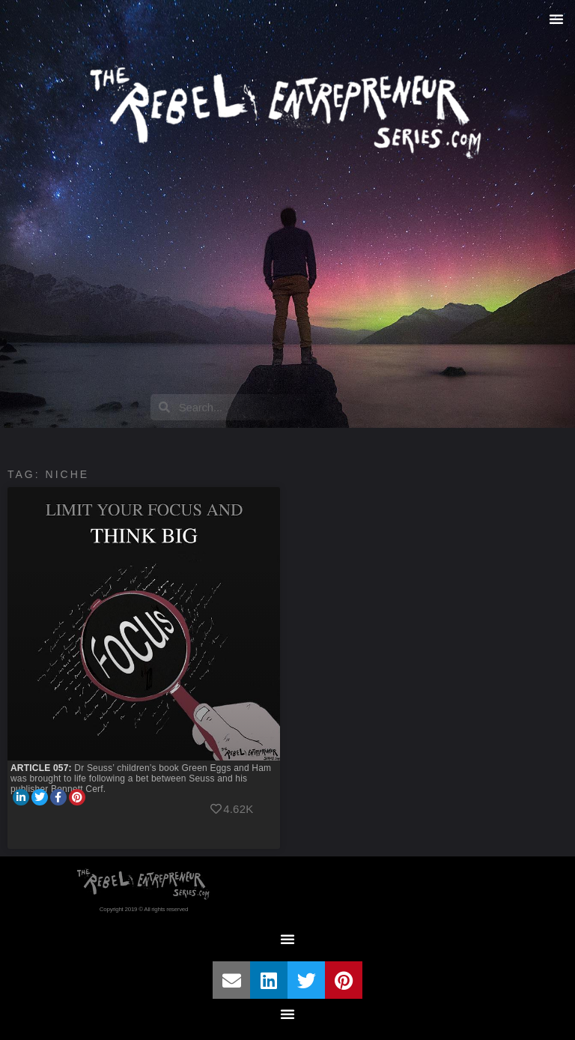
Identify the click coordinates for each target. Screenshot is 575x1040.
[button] (556, 18)
